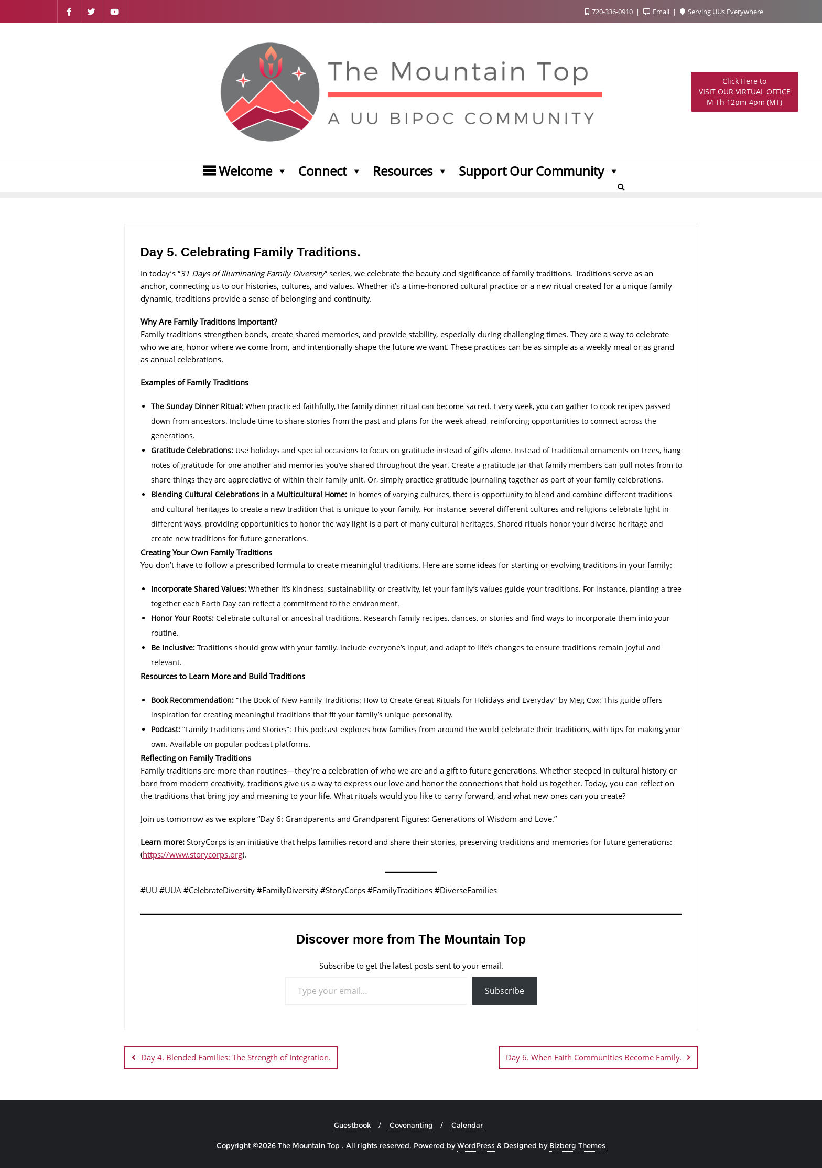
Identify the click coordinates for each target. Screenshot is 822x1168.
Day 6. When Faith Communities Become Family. (594, 1057)
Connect (330, 170)
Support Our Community (539, 170)
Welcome (253, 170)
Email (657, 11)
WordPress (476, 1145)
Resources (410, 170)
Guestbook (352, 1124)
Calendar (467, 1124)
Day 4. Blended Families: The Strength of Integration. (236, 1057)
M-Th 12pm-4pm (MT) (745, 91)
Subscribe (504, 990)
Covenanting (411, 1124)
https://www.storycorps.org (192, 854)
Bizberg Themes (577, 1145)
